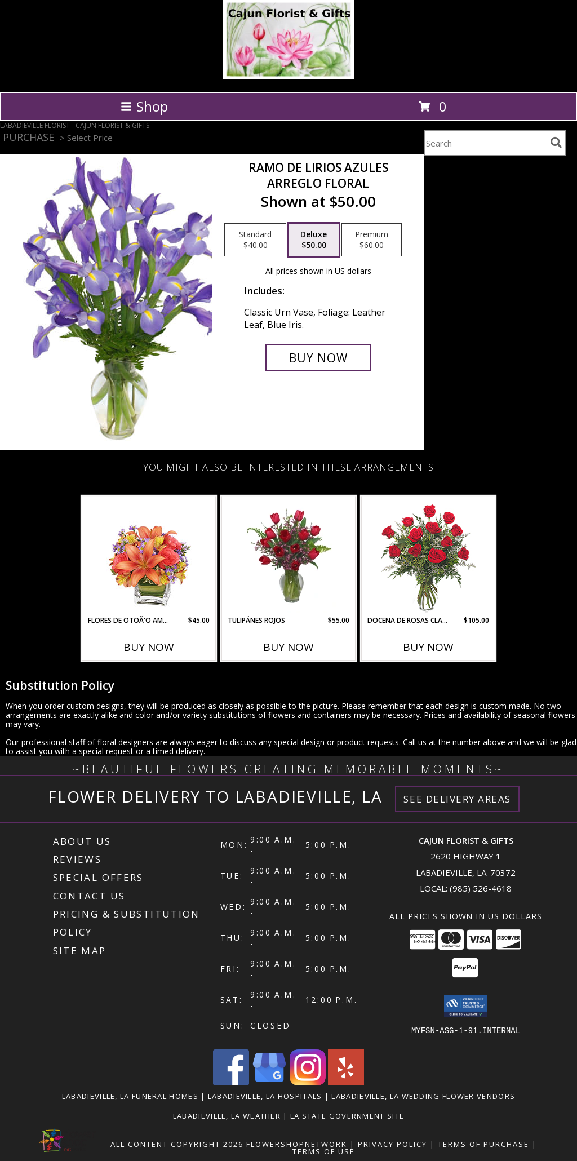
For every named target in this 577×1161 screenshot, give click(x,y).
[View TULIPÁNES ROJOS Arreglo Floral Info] (289, 556)
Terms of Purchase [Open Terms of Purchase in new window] (483, 1144)
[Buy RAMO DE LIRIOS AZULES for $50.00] (318, 357)
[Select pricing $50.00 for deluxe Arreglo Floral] (313, 240)
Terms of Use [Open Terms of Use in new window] (323, 1151)
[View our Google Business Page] (269, 1082)
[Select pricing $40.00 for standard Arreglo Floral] (255, 240)
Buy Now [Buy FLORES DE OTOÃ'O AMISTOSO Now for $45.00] (148, 647)
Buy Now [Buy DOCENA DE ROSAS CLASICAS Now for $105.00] (428, 647)
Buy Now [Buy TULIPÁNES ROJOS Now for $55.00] (288, 647)
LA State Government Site (347, 1116)
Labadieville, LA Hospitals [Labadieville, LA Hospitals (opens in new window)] (265, 1096)
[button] (465, 1006)
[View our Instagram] (308, 1082)
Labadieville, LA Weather (227, 1116)
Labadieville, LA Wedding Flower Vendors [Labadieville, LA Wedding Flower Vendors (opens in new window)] (423, 1096)
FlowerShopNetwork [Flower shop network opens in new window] (296, 1144)
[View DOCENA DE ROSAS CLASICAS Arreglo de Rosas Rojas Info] (428, 556)
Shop (144, 106)
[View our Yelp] (346, 1082)
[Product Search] (485, 143)
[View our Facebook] (231, 1082)
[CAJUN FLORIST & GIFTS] (288, 75)
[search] (556, 142)
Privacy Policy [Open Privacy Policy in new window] (392, 1144)
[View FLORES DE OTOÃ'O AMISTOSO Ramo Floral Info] (149, 556)
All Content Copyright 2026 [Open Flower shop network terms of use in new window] (176, 1144)
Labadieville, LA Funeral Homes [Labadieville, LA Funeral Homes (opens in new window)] (130, 1096)
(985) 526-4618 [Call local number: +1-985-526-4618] (481, 888)
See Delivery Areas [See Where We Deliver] (457, 798)
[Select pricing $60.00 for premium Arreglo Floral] (371, 240)
